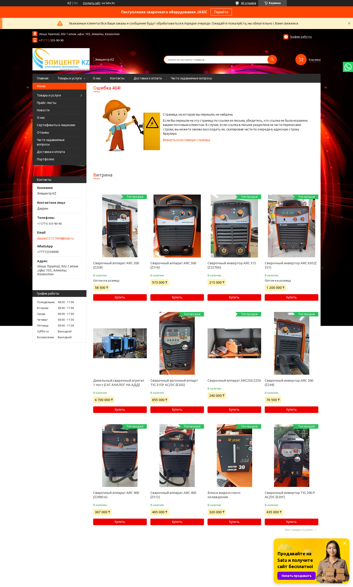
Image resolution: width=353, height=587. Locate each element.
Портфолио (45, 159)
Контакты (117, 78)
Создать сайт (92, 3)
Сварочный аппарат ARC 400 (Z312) (173, 495)
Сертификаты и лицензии (56, 125)
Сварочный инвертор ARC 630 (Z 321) (291, 265)
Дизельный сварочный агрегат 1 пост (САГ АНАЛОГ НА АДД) (118, 383)
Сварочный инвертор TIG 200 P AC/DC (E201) (290, 495)
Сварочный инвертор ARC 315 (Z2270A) (232, 265)
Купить (120, 297)
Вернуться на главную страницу (186, 140)
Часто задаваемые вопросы (191, 78)
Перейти (221, 12)
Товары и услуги (70, 78)
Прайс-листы (46, 103)
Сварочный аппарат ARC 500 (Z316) (173, 265)
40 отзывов (248, 3)
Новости (43, 110)
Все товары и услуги (299, 529)
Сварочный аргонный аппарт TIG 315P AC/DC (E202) (174, 383)
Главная (42, 78)
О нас (97, 78)
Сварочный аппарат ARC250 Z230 (234, 380)
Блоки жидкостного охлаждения (224, 495)
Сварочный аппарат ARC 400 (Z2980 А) (116, 495)
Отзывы (43, 132)
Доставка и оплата (148, 78)
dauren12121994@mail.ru (55, 238)
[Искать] (272, 59)
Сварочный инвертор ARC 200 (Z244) (289, 383)
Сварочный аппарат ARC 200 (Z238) (116, 265)
